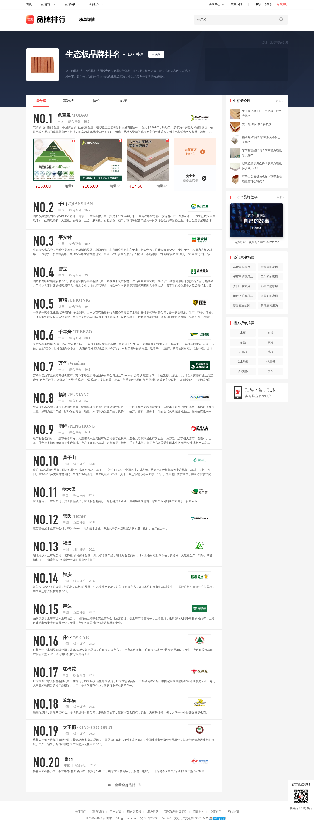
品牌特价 (70, 4)
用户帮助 (153, 811)
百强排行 (108, 818)
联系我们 (98, 811)
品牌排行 (46, 4)
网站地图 (233, 811)
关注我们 (236, 4)
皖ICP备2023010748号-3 (156, 818)
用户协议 (115, 811)
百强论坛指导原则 (175, 811)
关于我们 (81, 811)
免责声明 (216, 811)
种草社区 (94, 4)
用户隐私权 (134, 811)
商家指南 (198, 811)
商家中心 (214, 4)
